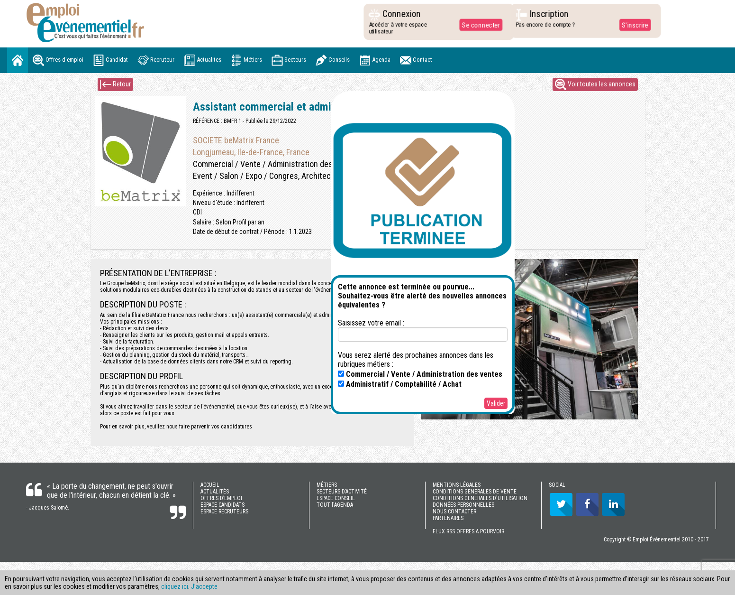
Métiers (246, 60)
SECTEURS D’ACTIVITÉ (342, 491)
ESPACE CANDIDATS (222, 505)
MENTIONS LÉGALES (457, 485)
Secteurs (289, 60)
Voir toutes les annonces (595, 84)
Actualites (202, 60)
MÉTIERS (327, 485)
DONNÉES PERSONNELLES (463, 505)
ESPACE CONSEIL (336, 498)
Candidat (110, 60)
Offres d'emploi (58, 60)
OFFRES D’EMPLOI (221, 498)
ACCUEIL (209, 485)
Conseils (333, 60)
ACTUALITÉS (214, 491)
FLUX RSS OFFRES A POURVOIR (468, 531)
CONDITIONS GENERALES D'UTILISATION (480, 498)
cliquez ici (174, 586)
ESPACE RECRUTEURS (224, 511)
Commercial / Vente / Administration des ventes (420, 374)
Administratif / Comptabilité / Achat (400, 384)
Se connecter (478, 24)
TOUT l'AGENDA (335, 505)
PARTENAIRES (448, 518)
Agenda (374, 60)
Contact (416, 60)
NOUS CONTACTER (454, 511)
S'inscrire (631, 24)
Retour (115, 84)
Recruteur (155, 60)
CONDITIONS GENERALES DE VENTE (475, 491)
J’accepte (204, 586)
